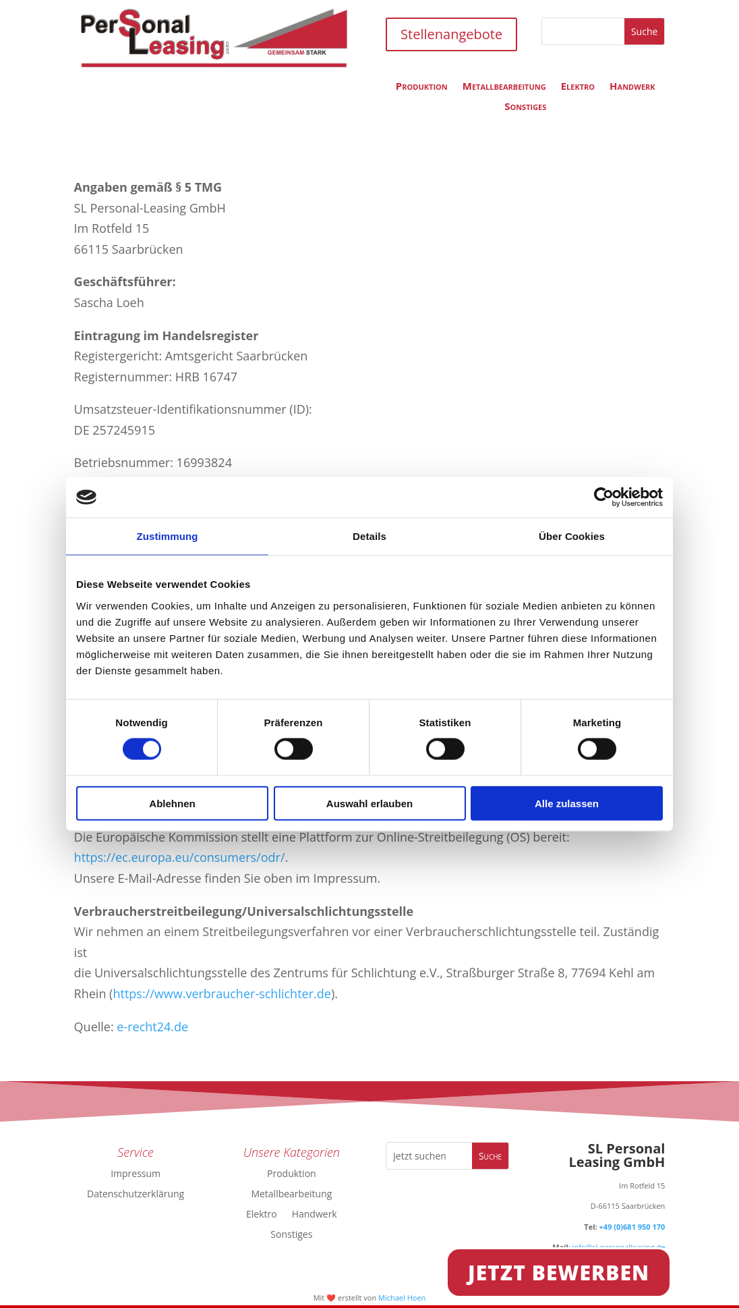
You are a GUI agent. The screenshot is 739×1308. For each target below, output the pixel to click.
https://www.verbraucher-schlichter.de (221, 993)
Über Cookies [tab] (572, 536)
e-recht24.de (151, 1026)
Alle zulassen (567, 803)
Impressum (135, 1172)
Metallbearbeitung (504, 86)
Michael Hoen (401, 1297)
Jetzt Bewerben (558, 1272)
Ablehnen (172, 803)
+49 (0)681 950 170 (632, 1227)
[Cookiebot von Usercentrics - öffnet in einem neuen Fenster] (604, 497)
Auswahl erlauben (369, 803)
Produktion (422, 86)
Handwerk (632, 86)
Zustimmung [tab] (167, 536)
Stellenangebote (451, 34)
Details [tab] (369, 536)
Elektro (578, 86)
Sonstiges (525, 107)
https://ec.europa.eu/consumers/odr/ (179, 857)
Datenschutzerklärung (135, 1193)
